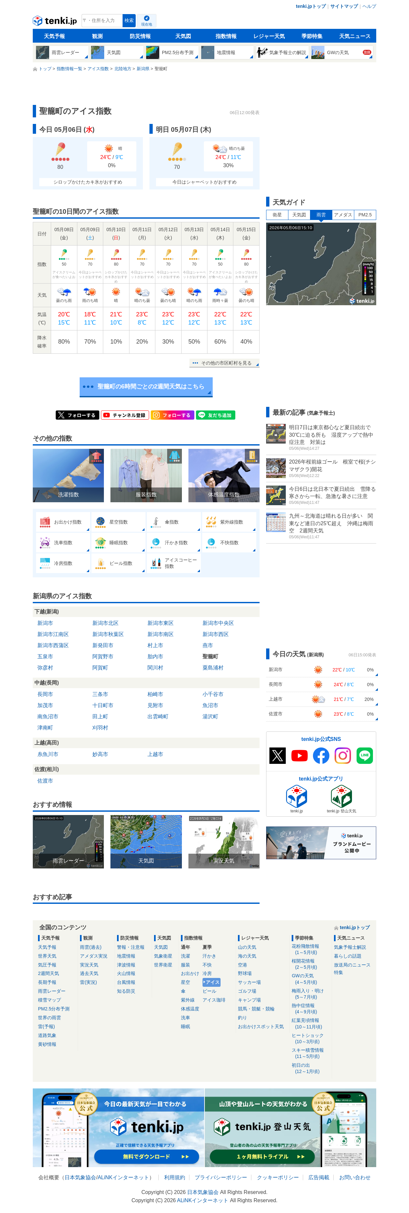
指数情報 (226, 36)
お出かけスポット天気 (261, 1026)
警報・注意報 (131, 947)
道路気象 (47, 1035)
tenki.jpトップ (311, 6)
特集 (338, 972)
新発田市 (102, 645)
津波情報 (126, 964)
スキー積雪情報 (310, 1053)
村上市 (155, 645)
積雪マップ (49, 1000)
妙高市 (100, 754)
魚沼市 (210, 705)
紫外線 (188, 1000)
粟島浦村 (213, 667)
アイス (213, 982)
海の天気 (247, 956)
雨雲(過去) (90, 947)
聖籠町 (210, 656)
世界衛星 (163, 964)
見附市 (155, 705)
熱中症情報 (310, 1009)
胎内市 (155, 656)
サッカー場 (249, 982)
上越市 (155, 754)
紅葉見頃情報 (310, 1024)
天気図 (183, 36)
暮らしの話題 (347, 956)
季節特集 (312, 36)
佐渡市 (45, 781)
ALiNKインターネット (123, 1177)
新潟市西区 (216, 634)
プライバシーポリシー (221, 1177)
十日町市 (102, 705)
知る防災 (126, 991)
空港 (242, 964)
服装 (185, 964)
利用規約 (174, 1177)
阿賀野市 (102, 656)
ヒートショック (310, 1039)
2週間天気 (48, 973)
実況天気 (89, 964)
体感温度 (190, 1008)
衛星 (277, 214)
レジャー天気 (269, 36)
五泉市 (45, 656)
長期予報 (47, 982)
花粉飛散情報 (310, 950)
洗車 (185, 1017)
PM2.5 (365, 214)
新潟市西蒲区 (53, 645)
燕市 (208, 645)
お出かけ (190, 973)
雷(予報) (46, 1026)
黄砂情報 (47, 1044)
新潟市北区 (105, 623)
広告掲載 (318, 1177)
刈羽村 (100, 727)
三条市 (100, 694)
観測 (97, 36)
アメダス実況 (93, 956)
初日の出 (310, 1069)
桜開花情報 (310, 964)
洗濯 (185, 956)
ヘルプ (369, 6)
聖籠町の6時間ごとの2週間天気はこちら (151, 386)
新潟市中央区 (218, 623)
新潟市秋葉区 (108, 634)
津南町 (45, 727)
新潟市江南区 (53, 634)
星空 (185, 982)
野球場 (245, 973)
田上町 (100, 716)
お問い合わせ (355, 1177)
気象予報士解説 (350, 947)
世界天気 (47, 956)
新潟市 (45, 623)
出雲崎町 (157, 716)
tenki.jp (55, 22)
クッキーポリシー (278, 1177)
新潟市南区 (160, 634)
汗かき (209, 956)
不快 (207, 964)
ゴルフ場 (247, 991)
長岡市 (45, 694)
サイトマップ (344, 6)
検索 (129, 20)
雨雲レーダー (52, 991)
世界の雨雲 (49, 1017)
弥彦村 (45, 667)
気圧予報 (47, 964)
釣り (242, 1017)
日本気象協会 (80, 1177)
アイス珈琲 (214, 1000)
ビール (209, 991)
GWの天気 (310, 979)
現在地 (146, 24)
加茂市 (45, 705)
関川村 (155, 667)
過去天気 (89, 973)
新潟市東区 (160, 623)
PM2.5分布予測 (53, 1008)
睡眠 (185, 1026)
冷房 (207, 973)
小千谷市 (213, 694)
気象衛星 (163, 956)
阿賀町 (100, 667)
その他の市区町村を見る (226, 363)
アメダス (343, 214)
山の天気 (247, 947)
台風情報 (126, 982)
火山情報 (126, 973)
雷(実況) (88, 982)
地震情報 (126, 956)
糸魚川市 (47, 754)
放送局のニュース (352, 964)
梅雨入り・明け (310, 994)
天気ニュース (355, 36)
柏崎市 (155, 694)
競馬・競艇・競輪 (256, 1008)
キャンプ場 (249, 1000)
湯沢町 (210, 716)
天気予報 (54, 36)
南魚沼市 (47, 716)
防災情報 (140, 36)
